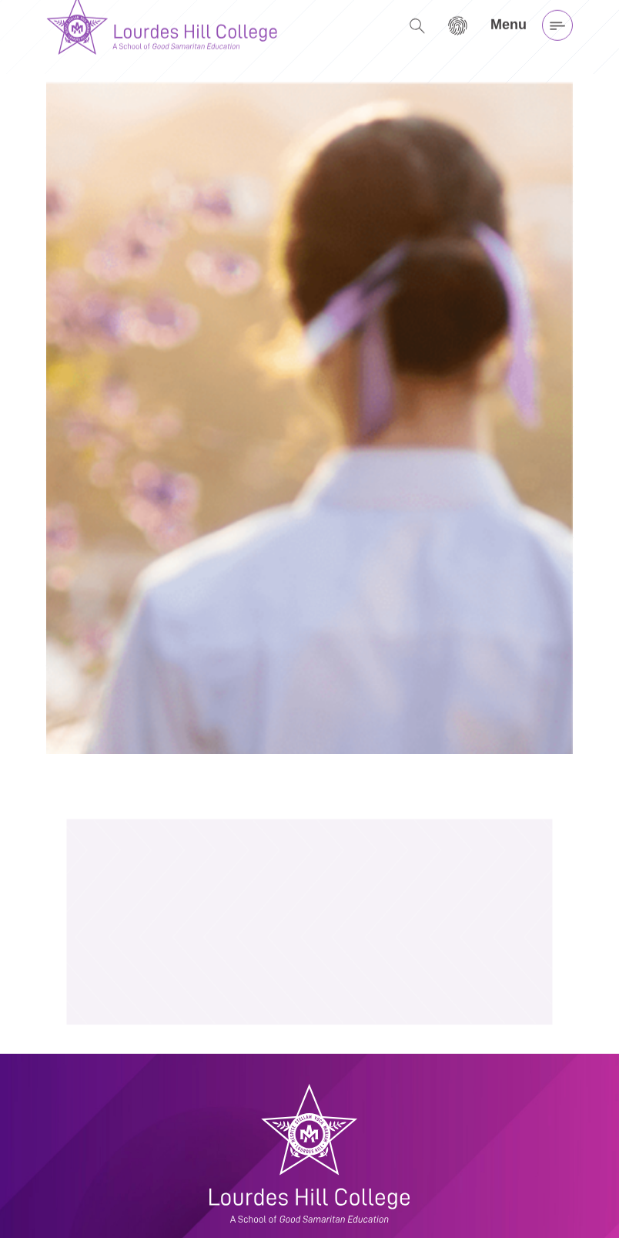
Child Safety (346, 1230)
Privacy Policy (349, 1211)
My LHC (336, 1193)
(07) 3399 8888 (89, 1193)
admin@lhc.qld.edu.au (106, 1211)
